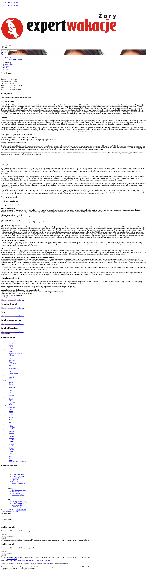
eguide (6, 66)
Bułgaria (11, 355)
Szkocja (11, 441)
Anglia (11, 346)
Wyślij (3, 538)
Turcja (10, 453)
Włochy (11, 460)
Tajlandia (11, 448)
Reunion (11, 431)
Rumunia (11, 433)
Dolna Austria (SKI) (18, 474)
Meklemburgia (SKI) (18, 495)
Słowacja (11, 436)
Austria (11, 348)
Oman (10, 422)
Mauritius (11, 412)
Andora (11, 345)
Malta (10, 409)
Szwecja (11, 444)
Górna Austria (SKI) (18, 476)
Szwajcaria (12, 443)
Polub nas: (4, 47)
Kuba (10, 404)
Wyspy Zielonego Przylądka (17, 461)
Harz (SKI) (15, 491)
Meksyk (11, 414)
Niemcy (11, 417)
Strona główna (8, 64)
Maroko (11, 411)
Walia (10, 456)
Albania (11, 343)
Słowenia (11, 438)
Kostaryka (12, 402)
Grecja (11, 382)
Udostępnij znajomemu (8, 300)
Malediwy (12, 407)
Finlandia (11, 377)
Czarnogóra (12, 363)
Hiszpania (12, 387)
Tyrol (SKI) (15, 481)
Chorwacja (12, 360)
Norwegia (12, 419)
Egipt (10, 372)
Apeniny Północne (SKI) (19, 501)
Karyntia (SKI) (16, 478)
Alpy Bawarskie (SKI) (19, 490)
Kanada (11, 399)
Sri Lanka (12, 439)
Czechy (11, 365)
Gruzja (11, 384)
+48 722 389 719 (29, 52)
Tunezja (11, 451)
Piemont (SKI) (16, 507)
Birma (6, 69)
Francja (11, 379)
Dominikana (12, 368)
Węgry (11, 458)
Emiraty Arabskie (14, 373)
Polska (11, 426)
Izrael (10, 392)
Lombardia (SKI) (17, 505)
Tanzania (11, 450)
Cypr (10, 362)
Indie (10, 390)
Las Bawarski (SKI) (18, 493)
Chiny (10, 358)
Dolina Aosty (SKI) (18, 503)
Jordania (11, 395)
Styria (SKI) (15, 479)
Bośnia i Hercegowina (15, 353)
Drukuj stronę (19, 300)
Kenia (10, 400)
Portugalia (12, 428)
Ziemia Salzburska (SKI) (19, 483)
